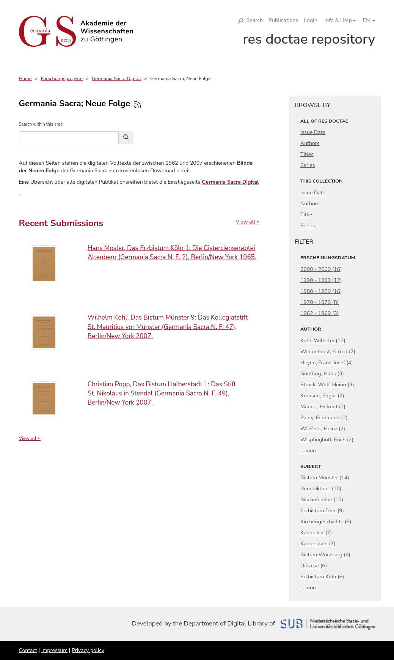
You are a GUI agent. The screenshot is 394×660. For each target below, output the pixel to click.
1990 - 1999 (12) (321, 280)
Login (310, 20)
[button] (337, 20)
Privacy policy (88, 650)
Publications (283, 20)
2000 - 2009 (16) (321, 269)
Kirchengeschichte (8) (325, 521)
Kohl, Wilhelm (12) (322, 340)
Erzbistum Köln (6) (322, 576)
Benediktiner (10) (320, 488)
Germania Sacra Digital (116, 78)
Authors (309, 143)
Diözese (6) (313, 565)
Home (25, 78)
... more (308, 450)
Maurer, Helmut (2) (322, 406)
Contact (28, 650)
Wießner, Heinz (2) (322, 428)
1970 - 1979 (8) (319, 302)
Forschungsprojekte (62, 78)
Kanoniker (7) (316, 532)
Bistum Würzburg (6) (325, 554)
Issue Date (312, 132)
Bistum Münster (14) (324, 477)
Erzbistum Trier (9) (322, 510)
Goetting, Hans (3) (322, 373)
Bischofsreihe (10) (321, 499)
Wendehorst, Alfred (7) (327, 351)
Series (307, 165)
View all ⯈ (247, 221)
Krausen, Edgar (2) (322, 395)
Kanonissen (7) (318, 543)
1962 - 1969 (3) (319, 313)
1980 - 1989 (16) (321, 291)
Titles (307, 154)
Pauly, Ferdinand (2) (324, 417)
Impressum (54, 650)
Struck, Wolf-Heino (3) (327, 384)
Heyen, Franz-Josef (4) (326, 362)
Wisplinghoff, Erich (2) (326, 439)
